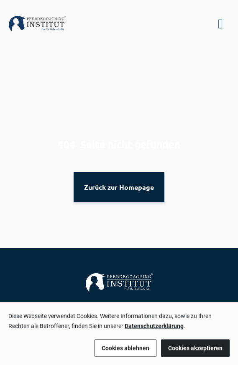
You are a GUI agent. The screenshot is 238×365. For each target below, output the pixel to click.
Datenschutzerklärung (154, 328)
